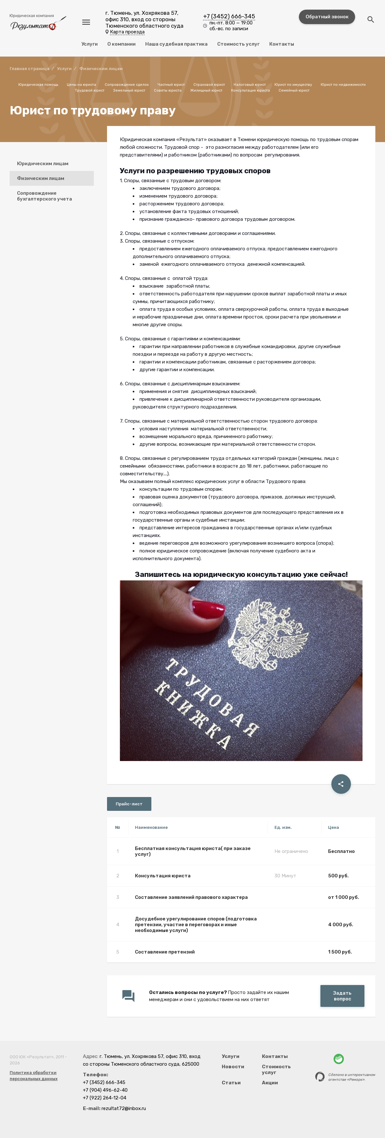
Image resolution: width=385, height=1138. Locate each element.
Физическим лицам (40, 178)
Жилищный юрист (206, 90)
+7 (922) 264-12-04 (104, 1098)
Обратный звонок (327, 17)
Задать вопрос (342, 996)
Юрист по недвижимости (343, 85)
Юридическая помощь (38, 85)
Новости (233, 1067)
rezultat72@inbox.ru (124, 1108)
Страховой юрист (209, 85)
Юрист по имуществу (293, 85)
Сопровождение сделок (127, 85)
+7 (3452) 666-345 (229, 16)
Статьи (231, 1083)
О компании (121, 44)
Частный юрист (171, 85)
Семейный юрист (294, 90)
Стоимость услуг (238, 44)
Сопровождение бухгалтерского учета (44, 196)
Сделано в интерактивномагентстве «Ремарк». (351, 1077)
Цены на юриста (81, 85)
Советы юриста (168, 90)
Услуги (89, 44)
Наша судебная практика (176, 44)
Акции (270, 1083)
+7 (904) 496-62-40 (105, 1090)
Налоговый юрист (250, 85)
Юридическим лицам (42, 163)
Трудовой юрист (89, 90)
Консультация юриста (250, 90)
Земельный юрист (129, 90)
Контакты (281, 44)
